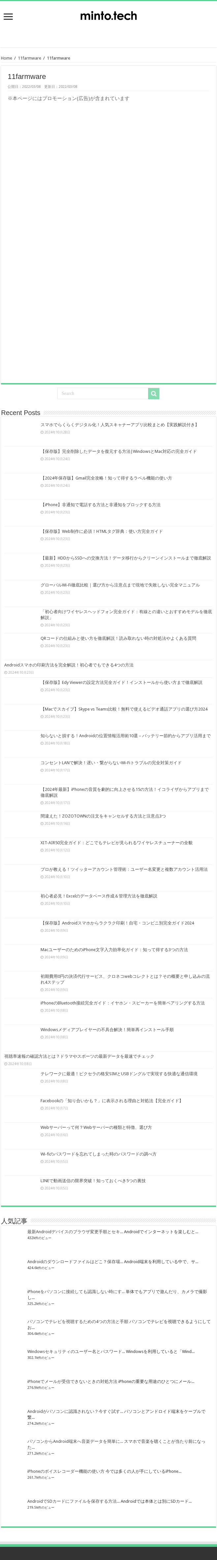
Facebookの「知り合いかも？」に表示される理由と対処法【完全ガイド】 (112, 1100)
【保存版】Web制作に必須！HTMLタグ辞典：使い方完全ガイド (102, 531)
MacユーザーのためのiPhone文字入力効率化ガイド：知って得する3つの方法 (114, 949)
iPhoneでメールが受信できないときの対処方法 (72, 1381)
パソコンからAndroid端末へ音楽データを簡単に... (75, 1441)
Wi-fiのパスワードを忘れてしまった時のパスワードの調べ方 (99, 1154)
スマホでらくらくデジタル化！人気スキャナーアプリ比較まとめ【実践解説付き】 (120, 424)
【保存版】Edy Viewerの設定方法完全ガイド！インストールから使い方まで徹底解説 (121, 682)
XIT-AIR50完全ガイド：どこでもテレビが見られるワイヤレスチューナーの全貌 (117, 842)
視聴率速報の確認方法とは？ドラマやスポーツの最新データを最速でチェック (79, 1056)
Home (6, 58)
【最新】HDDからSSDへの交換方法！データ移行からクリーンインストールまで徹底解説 (126, 558)
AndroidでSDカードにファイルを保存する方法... (73, 1501)
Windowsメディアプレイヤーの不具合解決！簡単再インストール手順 (107, 1029)
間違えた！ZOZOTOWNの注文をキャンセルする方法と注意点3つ (103, 816)
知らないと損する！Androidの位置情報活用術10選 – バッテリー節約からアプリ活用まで (126, 735)
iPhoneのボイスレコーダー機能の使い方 (66, 1471)
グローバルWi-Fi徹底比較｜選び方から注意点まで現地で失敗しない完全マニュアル (120, 585)
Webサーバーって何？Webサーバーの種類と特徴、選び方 (96, 1127)
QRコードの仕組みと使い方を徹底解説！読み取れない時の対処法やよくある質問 (118, 638)
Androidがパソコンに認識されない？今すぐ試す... (75, 1411)
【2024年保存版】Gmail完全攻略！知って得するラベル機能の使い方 (106, 478)
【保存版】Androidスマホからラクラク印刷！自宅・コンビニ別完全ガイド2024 (117, 923)
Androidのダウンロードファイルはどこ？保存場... (75, 1261)
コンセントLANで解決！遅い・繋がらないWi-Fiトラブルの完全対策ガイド (111, 762)
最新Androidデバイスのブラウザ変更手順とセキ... (75, 1231)
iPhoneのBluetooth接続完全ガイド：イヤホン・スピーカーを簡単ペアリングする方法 (123, 1003)
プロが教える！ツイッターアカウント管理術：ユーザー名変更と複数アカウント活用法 (124, 869)
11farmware (29, 58)
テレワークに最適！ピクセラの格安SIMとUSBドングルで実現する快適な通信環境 (119, 1073)
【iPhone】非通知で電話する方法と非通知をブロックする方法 (101, 504)
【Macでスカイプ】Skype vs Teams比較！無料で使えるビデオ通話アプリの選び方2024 (124, 709)
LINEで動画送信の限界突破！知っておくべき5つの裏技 (93, 1180)
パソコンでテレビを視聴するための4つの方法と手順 (77, 1321)
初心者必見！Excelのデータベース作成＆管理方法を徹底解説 (99, 896)
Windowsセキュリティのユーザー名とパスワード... (76, 1351)
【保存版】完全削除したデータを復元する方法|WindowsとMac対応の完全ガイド (119, 451)
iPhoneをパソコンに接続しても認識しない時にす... (76, 1291)
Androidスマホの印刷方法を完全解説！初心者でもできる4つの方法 (69, 665)
